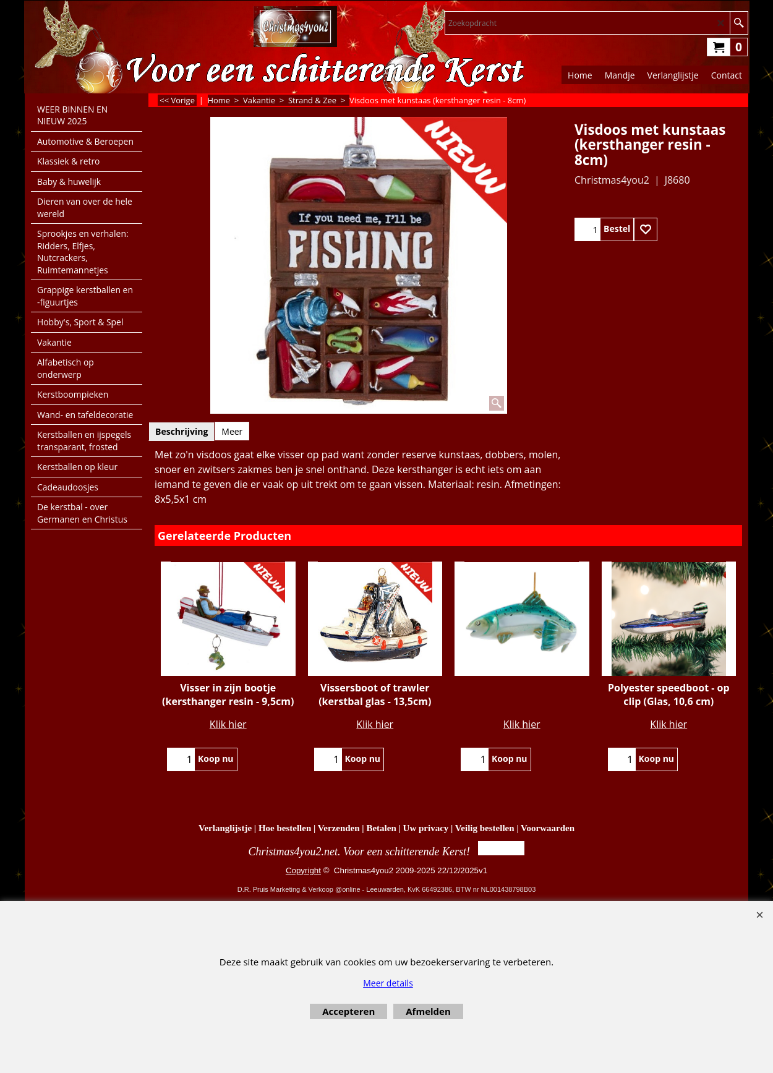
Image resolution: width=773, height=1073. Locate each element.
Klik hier (228, 724)
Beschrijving (181, 431)
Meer (231, 431)
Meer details (388, 983)
